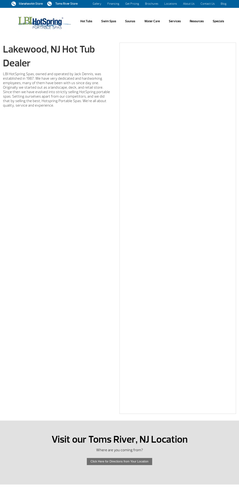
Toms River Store (66, 4)
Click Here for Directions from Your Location (119, 461)
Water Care (152, 21)
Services (175, 21)
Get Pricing (132, 4)
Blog (223, 4)
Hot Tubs (86, 21)
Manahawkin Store (31, 4)
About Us (189, 4)
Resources (197, 21)
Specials (218, 21)
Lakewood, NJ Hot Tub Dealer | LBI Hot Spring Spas (44, 21)
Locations (170, 4)
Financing (113, 4)
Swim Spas (108, 21)
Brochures (151, 4)
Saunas (130, 21)
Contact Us (208, 4)
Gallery (97, 4)
